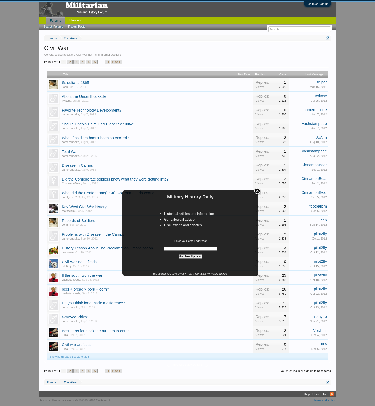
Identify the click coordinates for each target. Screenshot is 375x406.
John (65, 86)
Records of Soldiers (78, 220)
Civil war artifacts (76, 345)
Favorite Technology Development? (91, 110)
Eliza (65, 335)
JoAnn (321, 137)
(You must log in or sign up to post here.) (305, 370)
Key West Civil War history (84, 207)
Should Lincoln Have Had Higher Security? (98, 124)
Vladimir (320, 330)
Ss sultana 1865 (75, 83)
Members (75, 20)
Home (316, 394)
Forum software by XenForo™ (76, 400)
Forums (55, 20)
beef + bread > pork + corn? (85, 289)
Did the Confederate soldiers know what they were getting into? (115, 179)
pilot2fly (320, 234)
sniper (321, 82)
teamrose (68, 252)
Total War (70, 152)
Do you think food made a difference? (93, 303)
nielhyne (319, 316)
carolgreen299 (71, 197)
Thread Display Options (188, 364)
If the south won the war (82, 275)
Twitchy (66, 100)
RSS (332, 394)
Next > (116, 61)
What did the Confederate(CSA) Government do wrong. (108, 193)
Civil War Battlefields (79, 262)
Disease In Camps (77, 165)
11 (107, 61)
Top (325, 394)
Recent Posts (76, 26)
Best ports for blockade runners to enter (95, 331)
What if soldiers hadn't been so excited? (95, 138)
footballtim (68, 210)
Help (307, 394)
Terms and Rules (324, 400)
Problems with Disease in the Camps (93, 234)
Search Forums (53, 26)
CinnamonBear (314, 165)
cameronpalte (70, 114)
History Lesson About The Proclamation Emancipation (107, 248)
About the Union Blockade (84, 96)
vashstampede (314, 123)
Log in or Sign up (317, 3)
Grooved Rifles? (75, 317)
